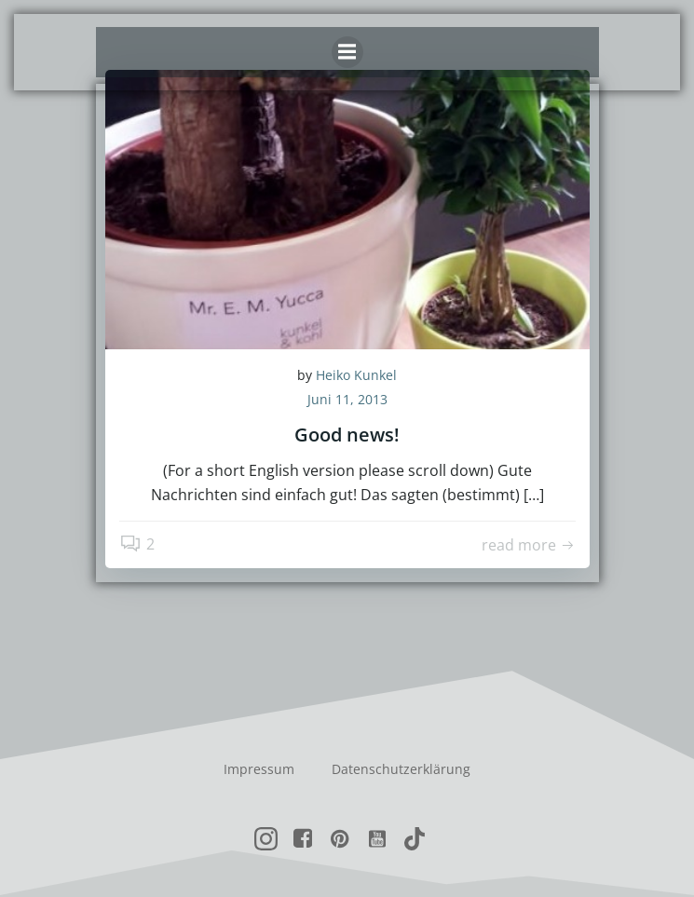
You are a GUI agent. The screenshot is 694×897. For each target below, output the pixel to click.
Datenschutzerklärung (401, 769)
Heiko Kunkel (356, 375)
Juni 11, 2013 (347, 399)
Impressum (259, 769)
